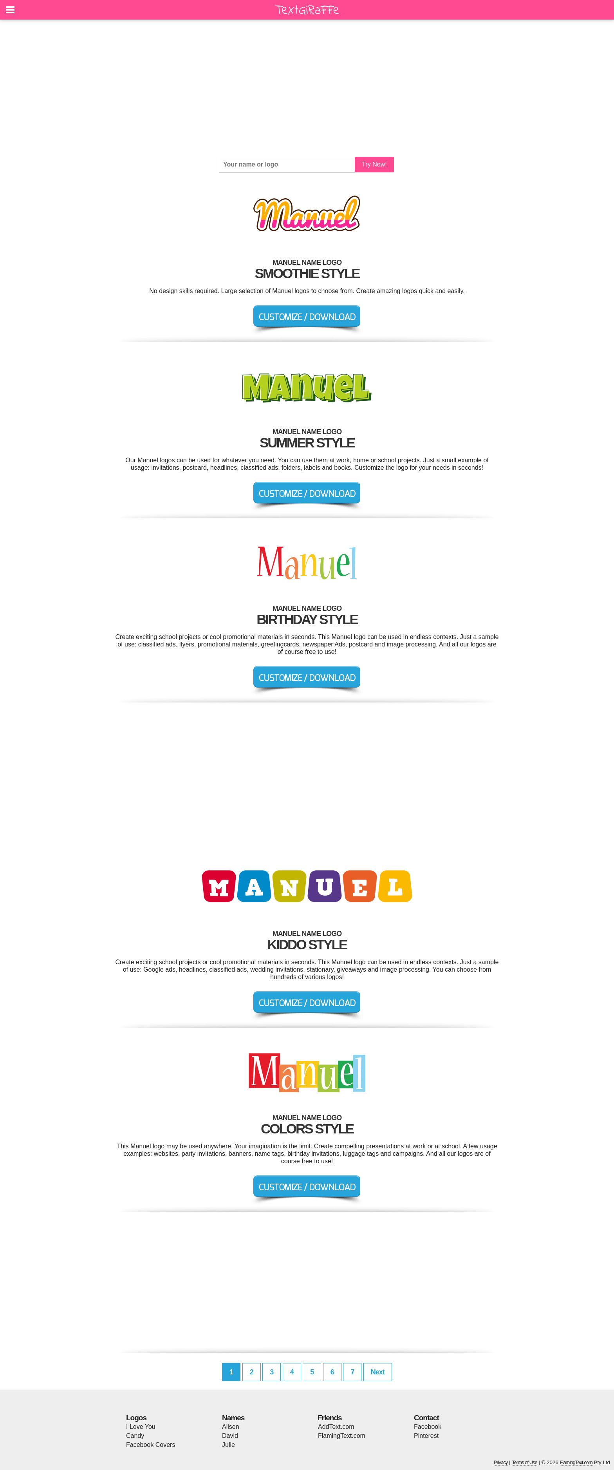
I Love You (140, 1426)
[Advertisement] (307, 88)
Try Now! (374, 164)
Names (233, 1418)
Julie (228, 1444)
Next (378, 1372)
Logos (136, 1418)
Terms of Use (524, 1462)
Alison (230, 1426)
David (230, 1435)
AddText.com (336, 1426)
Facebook (427, 1426)
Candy (135, 1435)
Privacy (501, 1462)
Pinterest (426, 1435)
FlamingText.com (341, 1435)
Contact (426, 1418)
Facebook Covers (150, 1444)
